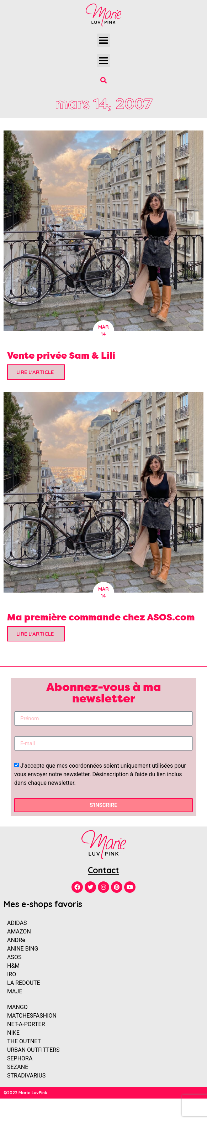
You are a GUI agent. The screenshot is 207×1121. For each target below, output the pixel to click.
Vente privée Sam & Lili (61, 355)
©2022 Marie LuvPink (25, 1092)
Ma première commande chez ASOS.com (101, 617)
